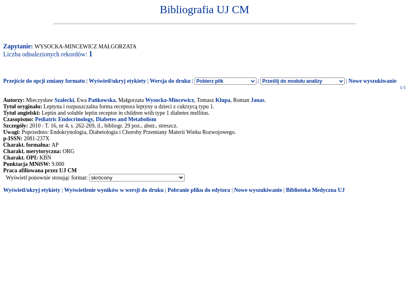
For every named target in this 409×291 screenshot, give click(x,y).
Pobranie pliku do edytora (198, 190)
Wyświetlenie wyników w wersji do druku (114, 190)
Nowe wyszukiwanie (372, 81)
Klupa (222, 100)
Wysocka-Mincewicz (169, 100)
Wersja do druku (170, 81)
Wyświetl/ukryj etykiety (117, 81)
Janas (257, 100)
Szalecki (64, 100)
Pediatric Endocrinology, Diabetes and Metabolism (96, 119)
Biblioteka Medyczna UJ (315, 190)
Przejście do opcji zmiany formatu (44, 81)
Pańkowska (101, 100)
